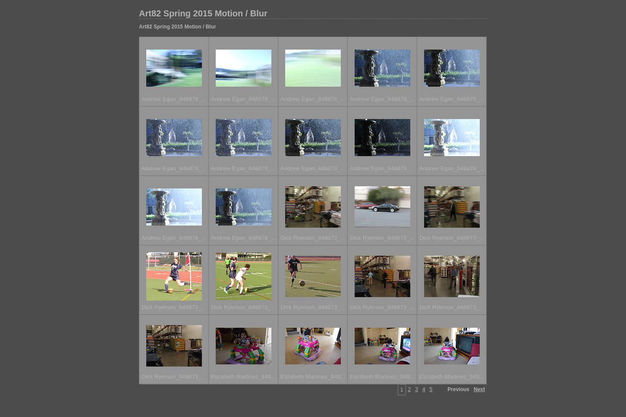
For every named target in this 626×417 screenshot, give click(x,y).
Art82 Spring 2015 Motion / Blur (203, 13)
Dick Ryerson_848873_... (312, 238)
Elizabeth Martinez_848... (243, 376)
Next (479, 389)
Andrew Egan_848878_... (174, 99)
